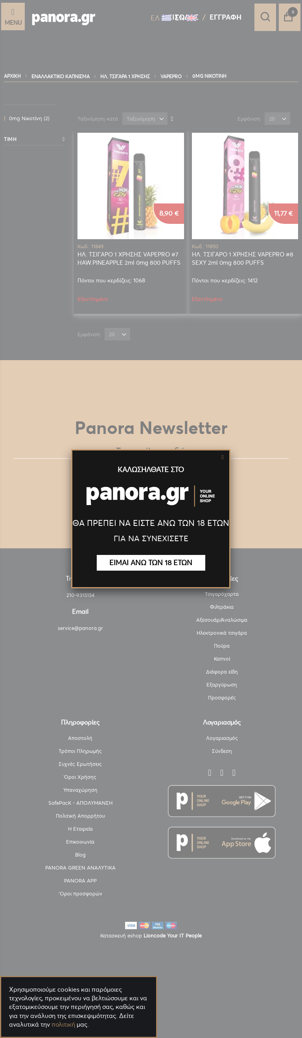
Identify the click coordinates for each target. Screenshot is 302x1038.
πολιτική (63, 1025)
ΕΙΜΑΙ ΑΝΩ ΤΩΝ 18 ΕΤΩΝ (150, 562)
